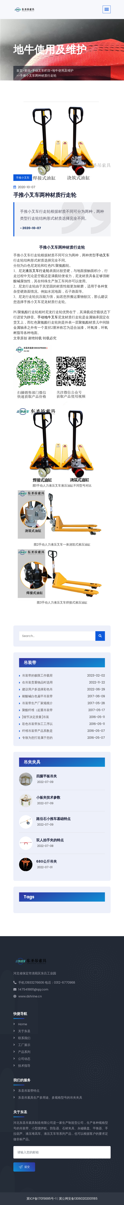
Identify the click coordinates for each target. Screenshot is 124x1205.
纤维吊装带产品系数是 (37, 731)
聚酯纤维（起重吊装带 (37, 710)
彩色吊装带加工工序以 (37, 724)
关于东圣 (24, 1031)
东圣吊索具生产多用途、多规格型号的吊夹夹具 (50, 1097)
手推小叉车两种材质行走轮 (44, 195)
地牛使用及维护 (62, 70)
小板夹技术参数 (48, 797)
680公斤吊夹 (46, 861)
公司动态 (24, 1059)
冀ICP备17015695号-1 (41, 1198)
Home (22, 1024)
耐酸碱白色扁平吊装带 (37, 696)
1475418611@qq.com (30, 989)
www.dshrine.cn (27, 996)
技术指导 (24, 1065)
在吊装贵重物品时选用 (37, 682)
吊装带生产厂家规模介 (37, 703)
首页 (19, 70)
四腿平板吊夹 (46, 776)
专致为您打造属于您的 (37, 737)
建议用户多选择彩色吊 (37, 689)
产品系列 (24, 1052)
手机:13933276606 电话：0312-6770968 (44, 982)
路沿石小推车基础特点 (53, 818)
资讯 (27, 70)
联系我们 (24, 1038)
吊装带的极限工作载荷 (37, 675)
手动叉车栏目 (41, 70)
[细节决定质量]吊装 (35, 717)
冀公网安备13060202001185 (78, 1198)
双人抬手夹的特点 (50, 840)
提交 (24, 1167)
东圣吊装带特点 (28, 1090)
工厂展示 (24, 1045)
